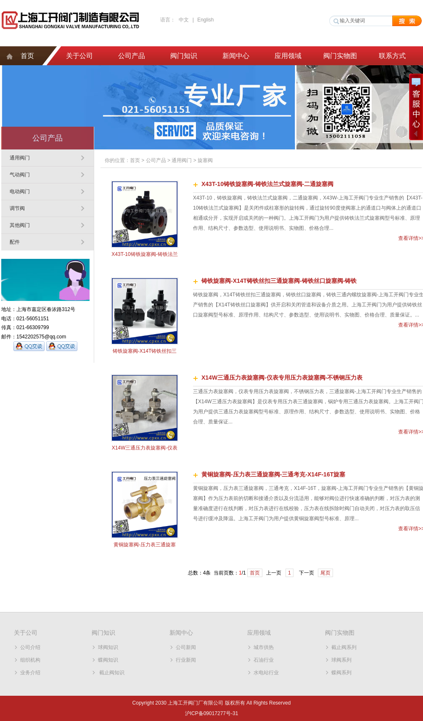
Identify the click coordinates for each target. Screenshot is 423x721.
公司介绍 (30, 647)
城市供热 (264, 647)
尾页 (325, 573)
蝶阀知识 (108, 660)
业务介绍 (30, 673)
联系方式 (392, 55)
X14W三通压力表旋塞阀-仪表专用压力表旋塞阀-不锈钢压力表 (281, 377)
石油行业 (264, 660)
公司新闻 (186, 647)
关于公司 (79, 55)
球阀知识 (108, 647)
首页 (27, 55)
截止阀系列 (344, 647)
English (205, 20)
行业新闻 (186, 660)
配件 (15, 242)
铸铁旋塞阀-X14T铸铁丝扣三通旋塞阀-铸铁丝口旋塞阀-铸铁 (279, 280)
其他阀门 (20, 225)
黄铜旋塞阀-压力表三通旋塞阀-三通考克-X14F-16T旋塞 (273, 474)
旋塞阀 (205, 160)
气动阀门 (20, 175)
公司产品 (131, 55)
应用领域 (288, 55)
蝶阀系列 (341, 673)
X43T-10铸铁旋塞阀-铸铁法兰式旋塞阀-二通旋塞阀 (267, 184)
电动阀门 (20, 191)
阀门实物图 (340, 55)
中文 (184, 20)
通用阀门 (20, 158)
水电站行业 (266, 673)
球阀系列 (341, 660)
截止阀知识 (111, 673)
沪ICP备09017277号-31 (211, 713)
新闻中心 (235, 55)
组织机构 (30, 660)
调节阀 (17, 208)
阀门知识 (183, 55)
